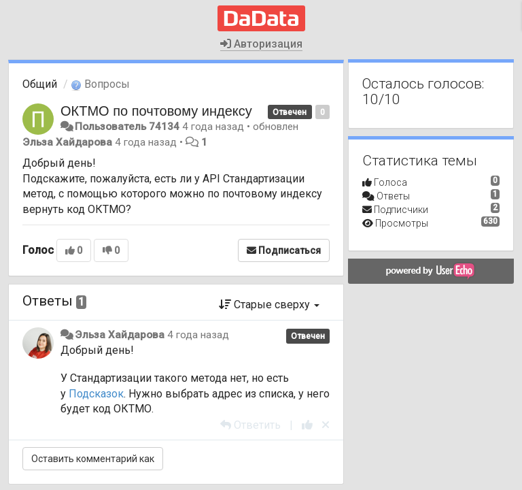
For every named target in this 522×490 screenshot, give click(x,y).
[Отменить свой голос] (325, 425)
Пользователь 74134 (127, 126)
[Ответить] (250, 425)
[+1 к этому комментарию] (307, 425)
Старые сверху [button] (269, 304)
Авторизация (261, 43)
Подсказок (96, 393)
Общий (39, 84)
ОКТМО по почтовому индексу (156, 110)
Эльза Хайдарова (67, 142)
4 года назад (198, 335)
